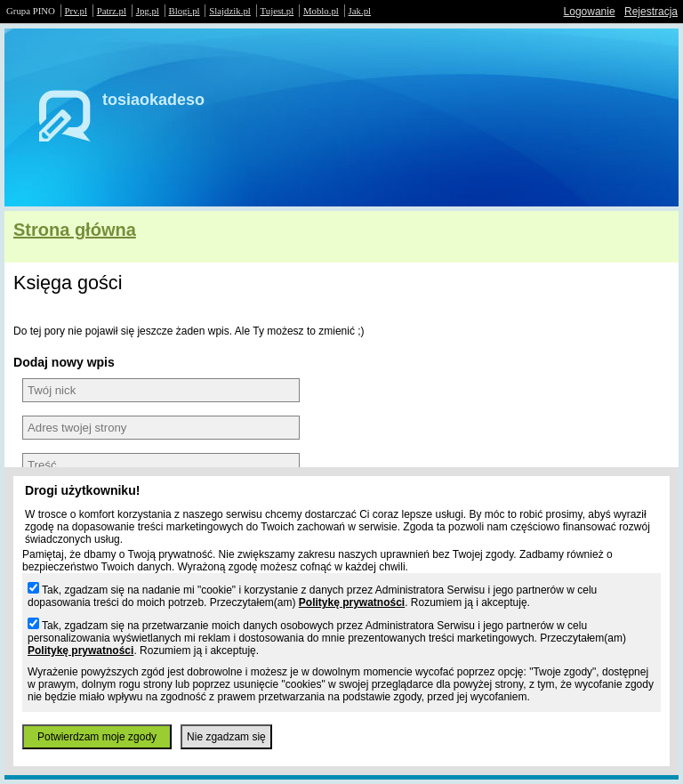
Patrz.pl (111, 10)
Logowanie (589, 11)
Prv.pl (76, 10)
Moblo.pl (321, 10)
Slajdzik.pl (229, 10)
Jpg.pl (147, 10)
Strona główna (74, 229)
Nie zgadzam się (226, 737)
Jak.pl (360, 10)
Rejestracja (651, 11)
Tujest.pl (277, 10)
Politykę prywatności (352, 602)
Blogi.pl (184, 10)
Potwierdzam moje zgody (97, 737)
